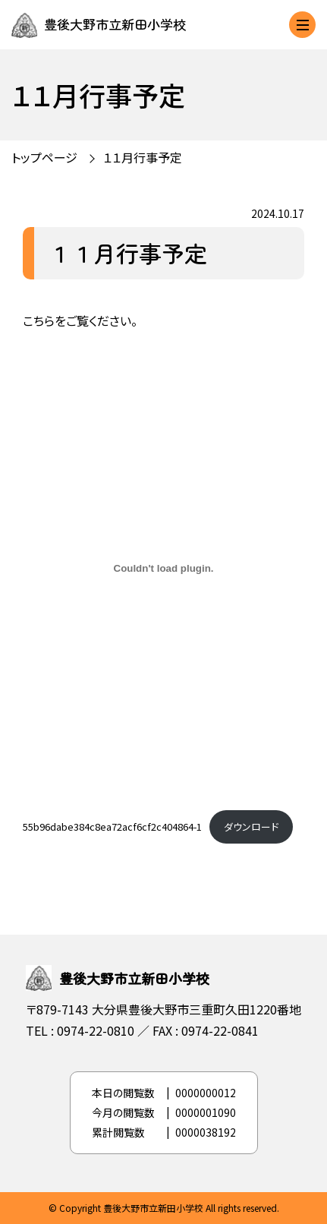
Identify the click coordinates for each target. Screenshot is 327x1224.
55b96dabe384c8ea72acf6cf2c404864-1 (112, 826)
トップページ (44, 157)
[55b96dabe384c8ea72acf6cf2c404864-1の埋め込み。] (163, 568)
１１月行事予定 (142, 157)
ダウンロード (251, 826)
